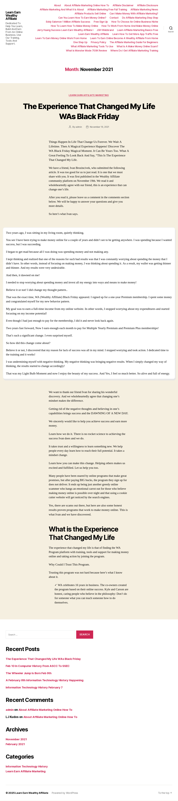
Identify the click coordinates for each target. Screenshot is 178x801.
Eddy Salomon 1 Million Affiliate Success (68, 21)
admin (78, 127)
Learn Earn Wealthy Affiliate (14, 16)
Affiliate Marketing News (144, 9)
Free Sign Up (101, 21)
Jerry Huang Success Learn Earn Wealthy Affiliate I (65, 30)
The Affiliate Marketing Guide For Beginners (134, 42)
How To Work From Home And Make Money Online (129, 25)
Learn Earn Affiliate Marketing (89, 95)
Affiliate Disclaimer (123, 5)
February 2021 (16, 744)
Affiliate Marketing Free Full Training (107, 9)
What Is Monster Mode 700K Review (86, 50)
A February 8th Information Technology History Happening (46, 680)
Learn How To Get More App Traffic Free (135, 34)
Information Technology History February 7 (35, 687)
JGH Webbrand (105, 30)
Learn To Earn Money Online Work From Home (61, 38)
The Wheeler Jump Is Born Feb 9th (30, 673)
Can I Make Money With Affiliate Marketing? (134, 13)
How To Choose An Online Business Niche (134, 21)
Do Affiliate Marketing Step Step (140, 17)
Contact (114, 17)
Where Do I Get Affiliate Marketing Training (134, 50)
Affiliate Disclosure (147, 5)
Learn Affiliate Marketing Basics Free (137, 30)
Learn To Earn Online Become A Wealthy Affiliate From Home (124, 38)
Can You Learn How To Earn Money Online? (82, 17)
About (57, 5)
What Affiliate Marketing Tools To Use (92, 46)
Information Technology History (28, 766)
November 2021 (17, 739)
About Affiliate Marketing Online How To (86, 5)
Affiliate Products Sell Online (90, 13)
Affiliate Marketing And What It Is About (62, 9)
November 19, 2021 (99, 127)
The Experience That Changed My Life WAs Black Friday (89, 111)
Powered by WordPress (65, 793)
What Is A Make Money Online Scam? (137, 46)
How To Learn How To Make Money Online (74, 25)
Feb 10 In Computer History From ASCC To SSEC (39, 666)
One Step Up (80, 42)
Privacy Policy (98, 42)
